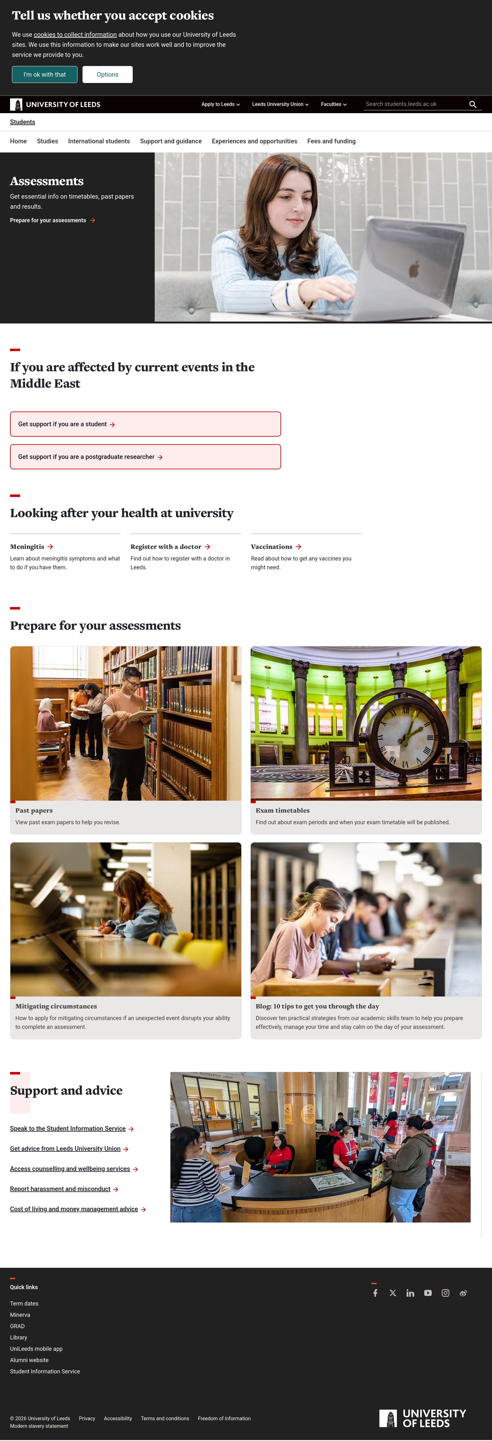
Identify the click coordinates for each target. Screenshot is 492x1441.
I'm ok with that (45, 75)
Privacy (87, 1419)
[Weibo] (463, 1294)
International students (99, 142)
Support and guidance (171, 142)
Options (108, 75)
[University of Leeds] (430, 1419)
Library (18, 1338)
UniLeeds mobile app (36, 1349)
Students (22, 123)
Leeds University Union (281, 105)
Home (18, 142)
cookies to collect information (76, 35)
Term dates (24, 1304)
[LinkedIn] (410, 1294)
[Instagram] (446, 1294)
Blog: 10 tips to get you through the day (317, 1007)
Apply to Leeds (221, 105)
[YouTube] (428, 1294)
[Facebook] (375, 1294)
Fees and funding (332, 142)
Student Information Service (45, 1372)
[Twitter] (393, 1294)
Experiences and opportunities (254, 142)
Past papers (34, 811)
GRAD (17, 1327)
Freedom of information (224, 1419)
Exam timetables (283, 811)
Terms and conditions (165, 1419)
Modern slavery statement (39, 1427)
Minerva (20, 1315)
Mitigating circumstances (56, 1007)
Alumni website (29, 1361)
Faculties (334, 105)
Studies (47, 142)
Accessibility (118, 1419)
